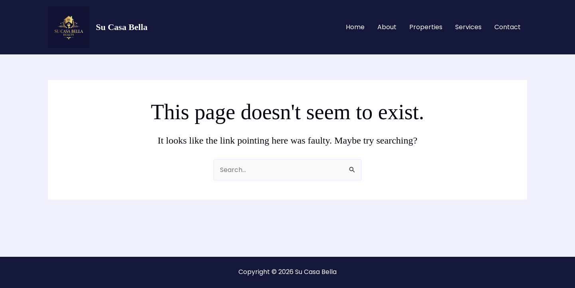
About (387, 27)
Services (468, 27)
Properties (425, 27)
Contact (507, 27)
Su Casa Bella (122, 27)
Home (355, 27)
